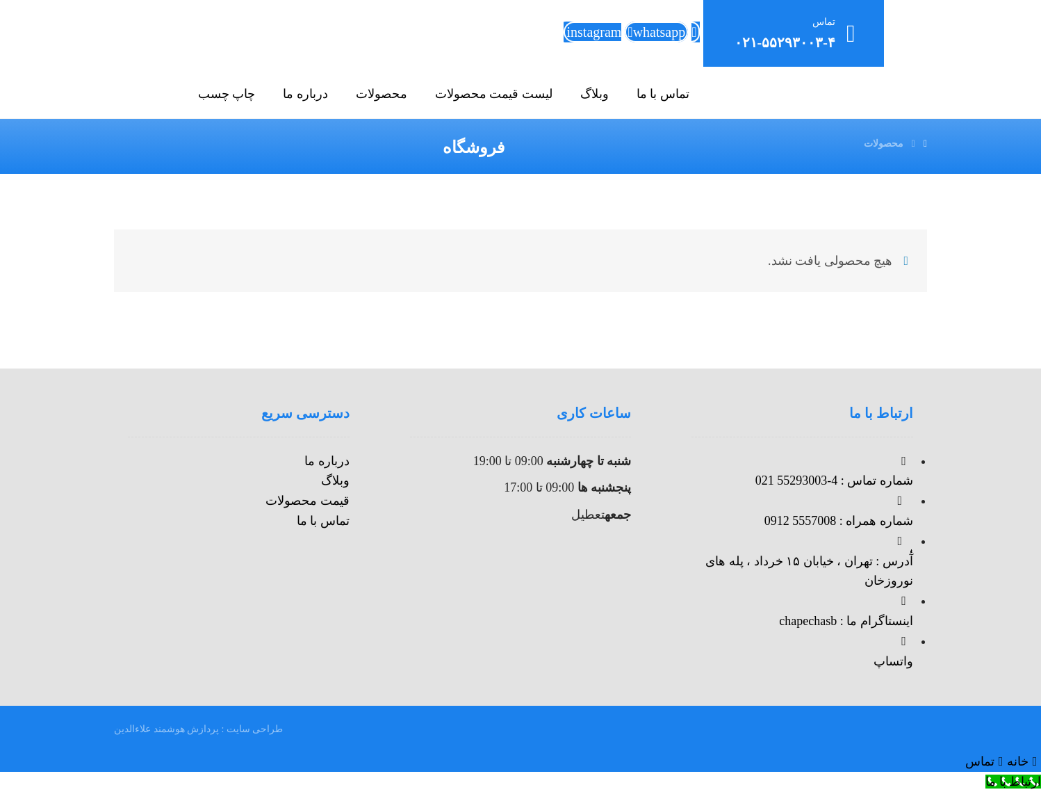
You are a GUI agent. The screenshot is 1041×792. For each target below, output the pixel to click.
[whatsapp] (656, 32)
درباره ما (327, 461)
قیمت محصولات (307, 501)
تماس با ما (323, 521)
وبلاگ (335, 480)
